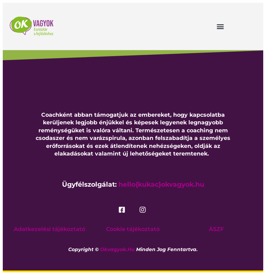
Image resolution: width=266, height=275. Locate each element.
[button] (220, 26)
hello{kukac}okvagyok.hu (161, 184)
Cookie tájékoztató (133, 229)
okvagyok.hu (117, 249)
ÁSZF (216, 229)
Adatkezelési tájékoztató (49, 229)
